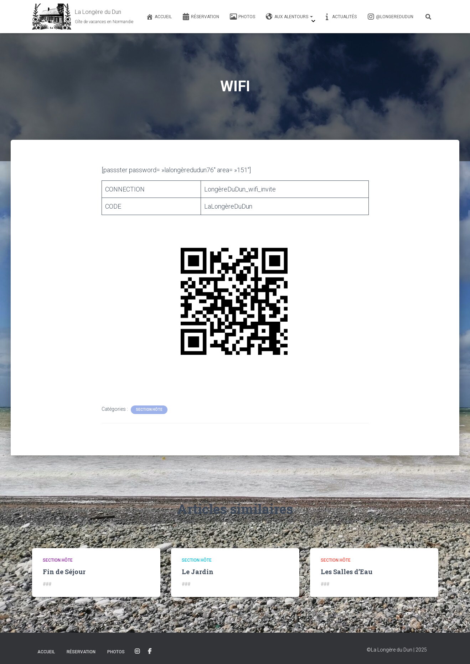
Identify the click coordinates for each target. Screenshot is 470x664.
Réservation (200, 16)
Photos (242, 16)
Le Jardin (197, 571)
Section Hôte (149, 410)
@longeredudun (390, 16)
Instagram (137, 651)
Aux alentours (289, 16)
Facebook (149, 651)
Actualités (340, 16)
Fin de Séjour (64, 571)
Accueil (159, 16)
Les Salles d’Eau (346, 571)
